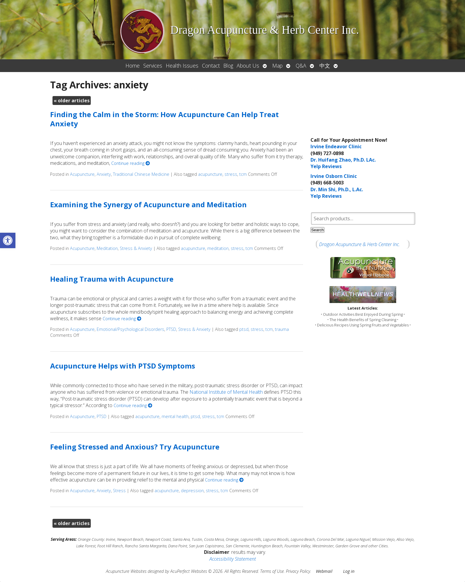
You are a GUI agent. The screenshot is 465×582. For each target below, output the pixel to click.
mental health (175, 416)
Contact (211, 65)
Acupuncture (82, 174)
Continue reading (130, 163)
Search (317, 230)
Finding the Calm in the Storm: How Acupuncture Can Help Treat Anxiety (164, 118)
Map (277, 65)
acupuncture (210, 174)
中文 (324, 65)
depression (192, 490)
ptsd (244, 329)
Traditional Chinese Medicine (141, 174)
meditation (218, 248)
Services (152, 65)
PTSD (171, 329)
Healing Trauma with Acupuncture (111, 279)
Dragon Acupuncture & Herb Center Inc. (359, 244)
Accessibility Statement (232, 559)
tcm (243, 174)
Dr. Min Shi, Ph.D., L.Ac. (336, 189)
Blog (228, 65)
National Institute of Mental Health (226, 392)
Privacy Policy (298, 571)
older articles (72, 100)
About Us (248, 65)
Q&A (301, 65)
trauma (282, 329)
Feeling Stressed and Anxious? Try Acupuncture (134, 447)
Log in (348, 571)
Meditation (107, 248)
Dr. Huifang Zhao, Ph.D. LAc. (343, 160)
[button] (7, 240)
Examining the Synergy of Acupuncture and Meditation (148, 204)
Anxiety (104, 174)
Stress (119, 490)
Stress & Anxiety (136, 248)
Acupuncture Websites (126, 571)
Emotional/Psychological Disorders (130, 329)
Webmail (324, 571)
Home (132, 65)
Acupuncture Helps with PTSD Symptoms (122, 366)
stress (230, 174)
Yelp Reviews (326, 166)
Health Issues (182, 65)
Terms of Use (272, 571)
